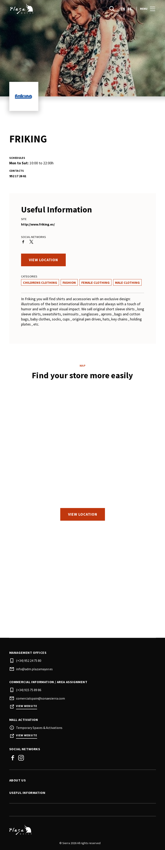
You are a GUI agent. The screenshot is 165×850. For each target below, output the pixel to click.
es (129, 8)
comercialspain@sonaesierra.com (40, 698)
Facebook (12, 757)
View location (43, 259)
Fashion (69, 282)
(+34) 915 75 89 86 (28, 690)
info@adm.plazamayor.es (34, 669)
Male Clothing (127, 282)
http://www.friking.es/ (38, 224)
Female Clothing (95, 282)
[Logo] (80, 830)
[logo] (46, 8)
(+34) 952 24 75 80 (28, 660)
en (123, 8)
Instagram (21, 757)
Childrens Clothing (40, 282)
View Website (26, 706)
